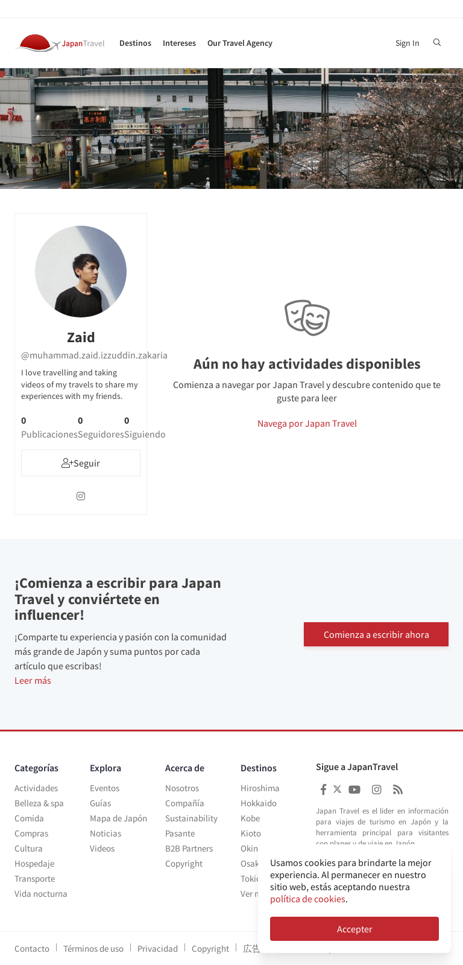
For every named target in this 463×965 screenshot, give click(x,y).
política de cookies (307, 899)
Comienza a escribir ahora (376, 634)
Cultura (28, 848)
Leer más (32, 680)
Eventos (104, 788)
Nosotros (182, 788)
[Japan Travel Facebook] (323, 790)
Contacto (31, 948)
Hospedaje (34, 863)
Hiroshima (260, 788)
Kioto (251, 833)
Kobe (250, 818)
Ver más (255, 893)
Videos (102, 848)
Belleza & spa (39, 803)
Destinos (135, 42)
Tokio (251, 878)
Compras (31, 833)
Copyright (184, 863)
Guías (100, 803)
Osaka (252, 863)
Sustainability (191, 818)
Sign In (407, 42)
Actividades (36, 788)
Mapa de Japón (118, 818)
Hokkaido (259, 803)
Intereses (179, 42)
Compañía (184, 803)
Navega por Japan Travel (307, 423)
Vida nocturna (41, 893)
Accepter (355, 929)
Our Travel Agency (239, 42)
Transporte (34, 878)
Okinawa (257, 848)
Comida (29, 818)
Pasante (180, 833)
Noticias (105, 833)
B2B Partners (189, 848)
